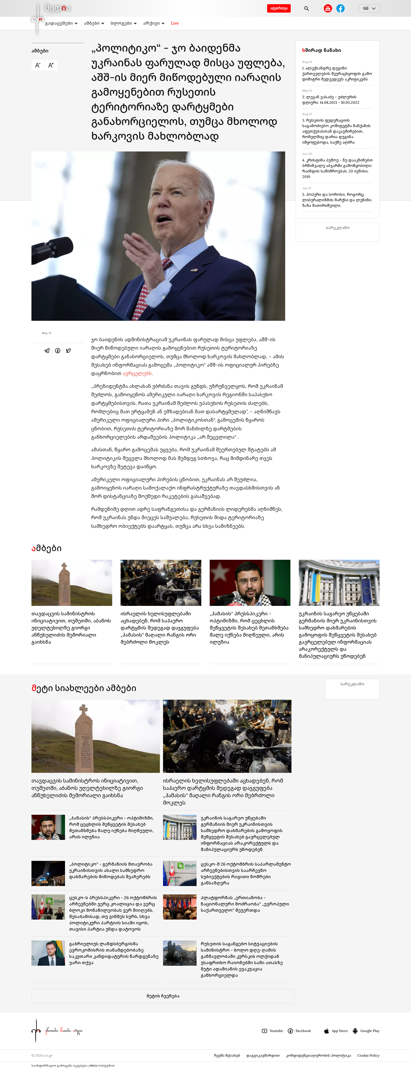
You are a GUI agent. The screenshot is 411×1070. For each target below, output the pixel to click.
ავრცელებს (137, 373)
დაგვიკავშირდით (263, 1055)
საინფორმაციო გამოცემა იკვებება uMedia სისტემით (73, 1065)
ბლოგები (124, 23)
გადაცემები (61, 23)
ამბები (94, 23)
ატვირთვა (279, 8)
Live (175, 23)
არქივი (154, 23)
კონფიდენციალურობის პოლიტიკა (318, 1055)
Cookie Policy (369, 1055)
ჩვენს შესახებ (227, 1055)
